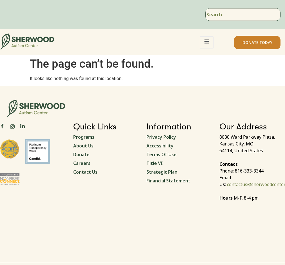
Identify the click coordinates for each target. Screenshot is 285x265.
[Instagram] (12, 126)
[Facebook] (2, 126)
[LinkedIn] (22, 126)
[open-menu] (207, 42)
